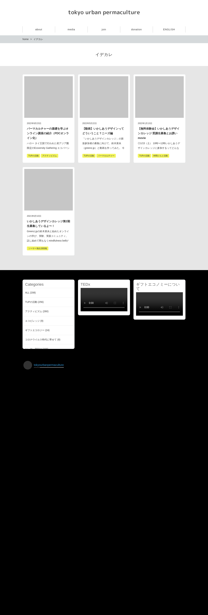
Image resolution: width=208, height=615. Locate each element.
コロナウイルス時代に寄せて (41, 339)
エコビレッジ (32, 320)
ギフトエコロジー (35, 330)
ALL (27, 292)
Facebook (182, 12)
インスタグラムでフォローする (104, 593)
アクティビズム (33, 311)
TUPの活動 (31, 302)
